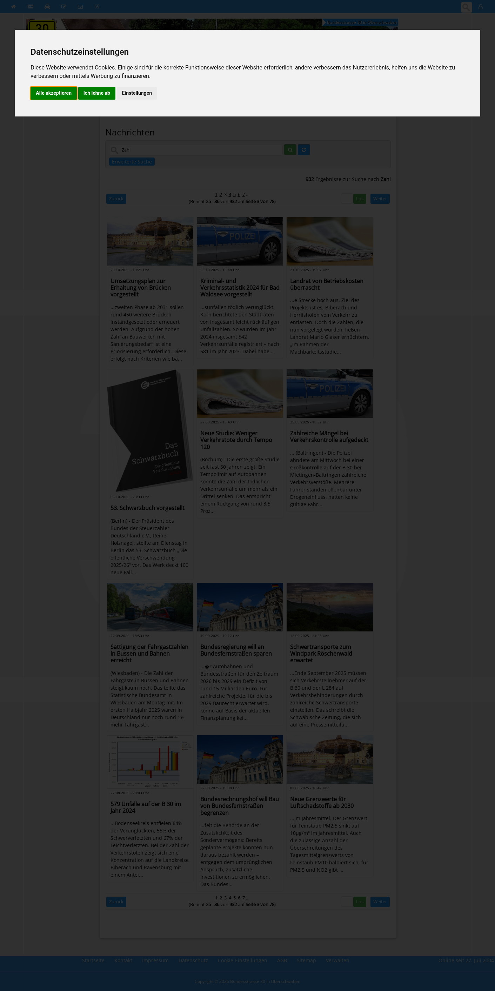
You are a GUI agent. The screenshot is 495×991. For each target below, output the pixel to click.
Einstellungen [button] (137, 93)
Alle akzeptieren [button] (54, 93)
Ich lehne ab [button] (96, 93)
